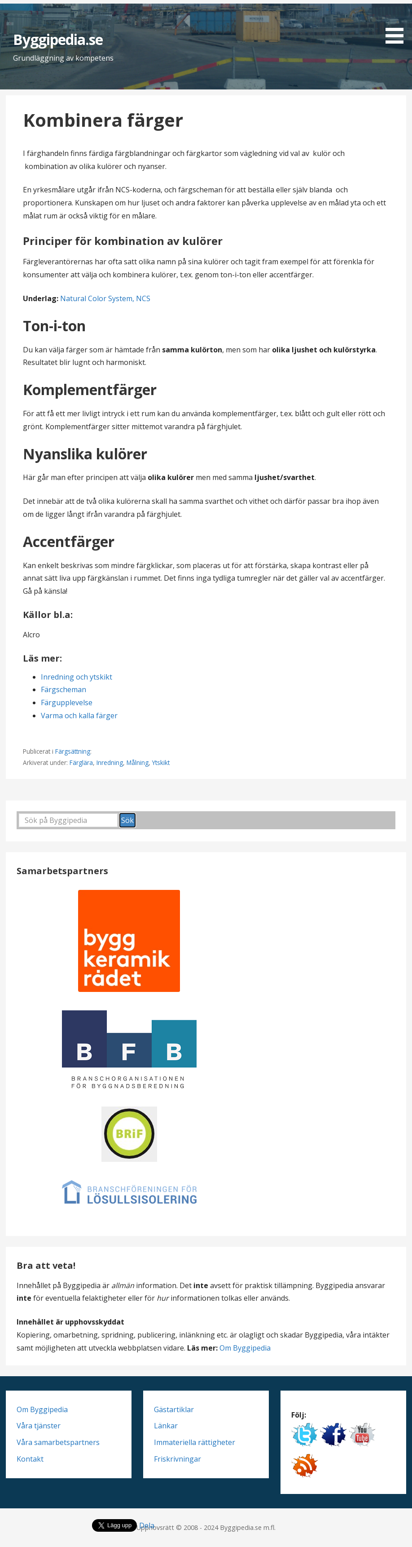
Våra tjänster (39, 1426)
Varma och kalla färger (79, 715)
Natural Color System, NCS (105, 298)
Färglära (81, 762)
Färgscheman (63, 689)
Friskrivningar (177, 1459)
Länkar (166, 1426)
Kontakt (30, 1459)
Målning (138, 762)
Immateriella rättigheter (194, 1442)
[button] (397, 23)
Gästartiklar (174, 1409)
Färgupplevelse (66, 702)
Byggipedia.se (58, 39)
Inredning (109, 762)
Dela (146, 1525)
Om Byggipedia (245, 1348)
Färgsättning (72, 751)
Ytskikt (161, 762)
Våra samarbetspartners (58, 1442)
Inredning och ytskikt (76, 677)
